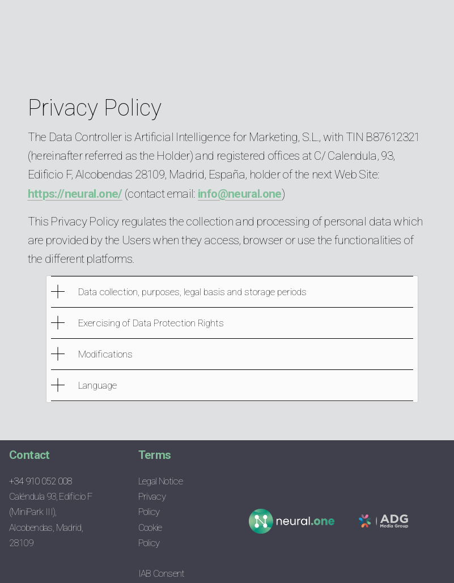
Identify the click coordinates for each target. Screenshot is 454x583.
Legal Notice (160, 481)
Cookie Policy (155, 535)
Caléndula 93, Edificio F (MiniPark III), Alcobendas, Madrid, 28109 (50, 519)
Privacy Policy (152, 504)
